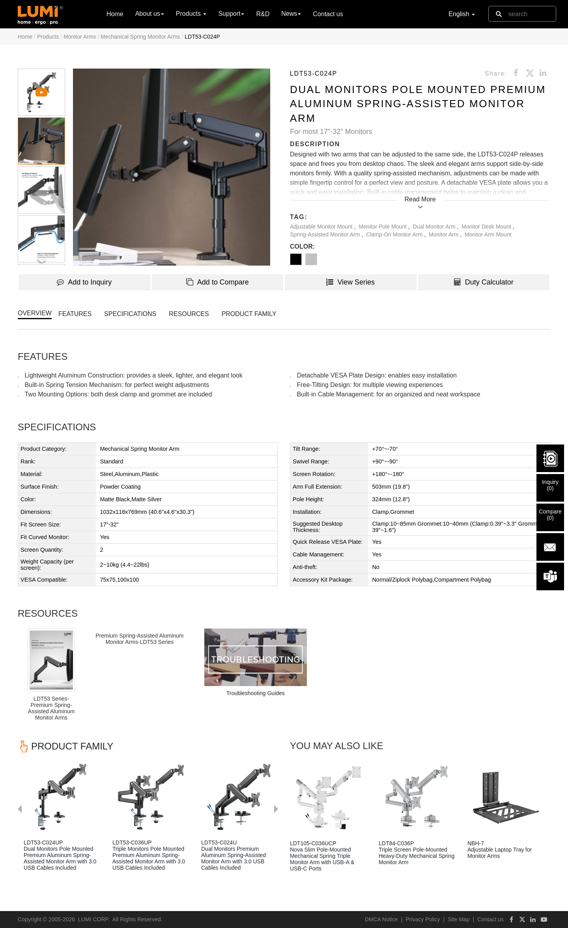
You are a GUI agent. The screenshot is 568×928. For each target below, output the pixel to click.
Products (48, 36)
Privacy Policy (422, 919)
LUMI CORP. (94, 919)
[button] (171, 167)
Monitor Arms (80, 36)
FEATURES (75, 314)
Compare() (550, 514)
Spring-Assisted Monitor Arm (325, 234)
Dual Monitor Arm (435, 226)
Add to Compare (217, 282)
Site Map (458, 919)
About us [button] (149, 13)
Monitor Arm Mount (488, 234)
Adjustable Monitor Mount (322, 226)
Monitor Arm (444, 234)
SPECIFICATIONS (130, 314)
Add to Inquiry (84, 282)
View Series (350, 282)
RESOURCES (189, 314)
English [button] (461, 14)
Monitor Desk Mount (487, 226)
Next (280, 751)
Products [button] (191, 13)
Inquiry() (550, 485)
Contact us (328, 14)
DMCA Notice (381, 919)
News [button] (291, 13)
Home (114, 13)
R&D (262, 14)
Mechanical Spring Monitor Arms (140, 36)
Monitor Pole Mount (383, 226)
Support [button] (231, 13)
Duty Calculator (484, 282)
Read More (419, 199)
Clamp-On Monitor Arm (395, 234)
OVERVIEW (35, 313)
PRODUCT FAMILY (249, 314)
